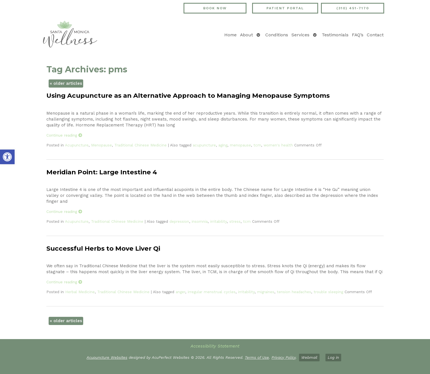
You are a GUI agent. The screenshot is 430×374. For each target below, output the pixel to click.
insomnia (200, 221)
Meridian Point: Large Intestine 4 (101, 172)
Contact (375, 34)
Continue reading (64, 135)
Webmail (309, 357)
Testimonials (335, 34)
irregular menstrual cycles (212, 292)
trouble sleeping (328, 292)
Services (300, 34)
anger (180, 292)
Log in (333, 357)
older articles (66, 83)
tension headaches (294, 292)
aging (222, 145)
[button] (7, 157)
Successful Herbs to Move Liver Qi (103, 248)
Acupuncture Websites (107, 357)
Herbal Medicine (80, 292)
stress (235, 221)
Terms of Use (257, 357)
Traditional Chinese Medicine (140, 145)
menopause (240, 145)
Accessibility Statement (215, 346)
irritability (218, 221)
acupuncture (204, 145)
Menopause (101, 145)
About (246, 34)
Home (230, 34)
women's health (278, 145)
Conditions (276, 34)
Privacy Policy (283, 357)
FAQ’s (357, 34)
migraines (265, 292)
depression (179, 221)
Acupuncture (77, 145)
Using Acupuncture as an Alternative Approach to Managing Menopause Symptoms (188, 95)
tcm (257, 145)
